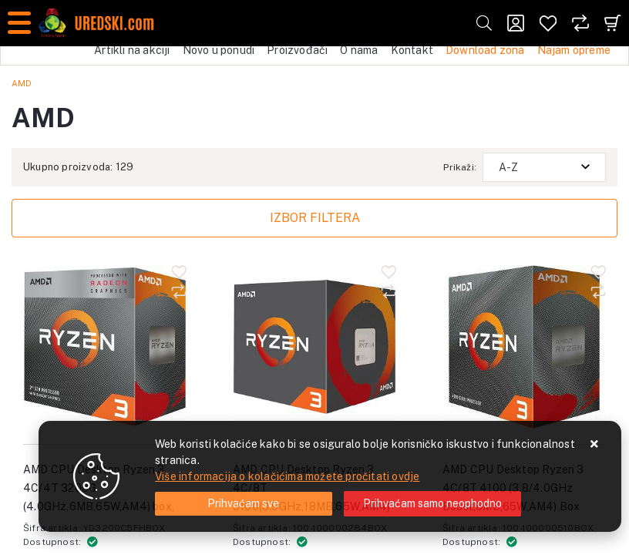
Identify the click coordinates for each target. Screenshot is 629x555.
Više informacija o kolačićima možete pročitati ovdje (287, 476)
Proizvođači (297, 50)
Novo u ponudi (219, 50)
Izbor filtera (315, 217)
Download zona (485, 50)
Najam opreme (573, 50)
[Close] (243, 504)
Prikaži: (459, 167)
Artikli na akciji (132, 50)
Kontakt (412, 50)
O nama (359, 50)
